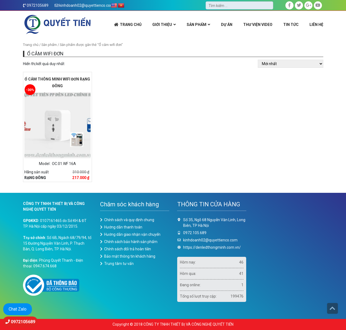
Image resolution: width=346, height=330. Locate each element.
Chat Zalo (18, 309)
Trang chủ (30, 45)
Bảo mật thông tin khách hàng (129, 256)
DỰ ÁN (226, 24)
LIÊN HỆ (316, 24)
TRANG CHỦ (130, 24)
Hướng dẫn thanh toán (123, 227)
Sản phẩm (49, 45)
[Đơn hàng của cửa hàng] (290, 64)
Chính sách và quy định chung (129, 220)
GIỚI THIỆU (162, 24)
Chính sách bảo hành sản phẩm (130, 242)
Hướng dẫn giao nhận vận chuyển (132, 234)
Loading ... (288, 255)
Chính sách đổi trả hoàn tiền (127, 249)
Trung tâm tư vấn (119, 263)
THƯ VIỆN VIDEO (257, 24)
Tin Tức (291, 24)
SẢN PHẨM (196, 24)
